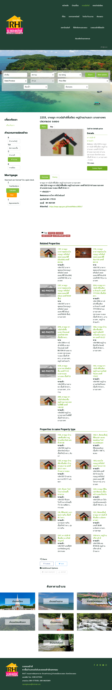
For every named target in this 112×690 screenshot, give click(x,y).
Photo (44, 127)
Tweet (61, 564)
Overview (45, 177)
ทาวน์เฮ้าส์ (91, 138)
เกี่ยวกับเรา (10, 125)
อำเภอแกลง (55, 622)
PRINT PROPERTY (48, 572)
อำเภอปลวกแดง (94, 601)
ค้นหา (90, 75)
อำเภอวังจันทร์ (56, 642)
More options (102, 75)
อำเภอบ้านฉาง (56, 601)
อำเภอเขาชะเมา (94, 622)
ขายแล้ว (90, 141)
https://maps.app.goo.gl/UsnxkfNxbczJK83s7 (65, 207)
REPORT (62, 572)
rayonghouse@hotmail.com (31, 684)
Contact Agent (97, 168)
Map (51, 127)
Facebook (46, 564)
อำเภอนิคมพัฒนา (17, 622)
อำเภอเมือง (17, 601)
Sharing (54, 177)
